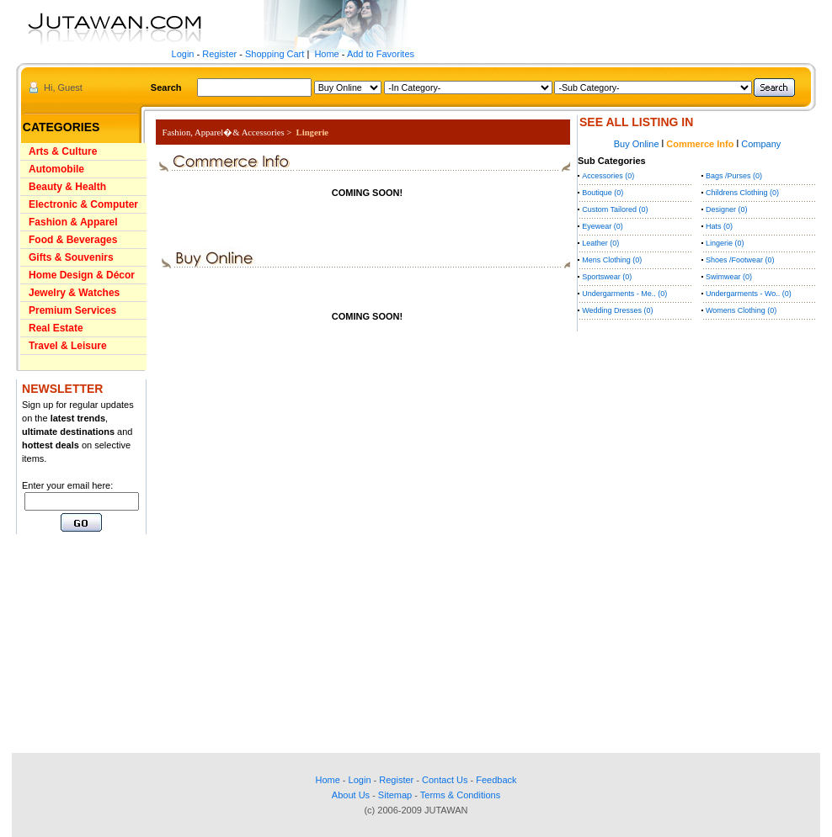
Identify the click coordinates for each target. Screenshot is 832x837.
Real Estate (56, 328)
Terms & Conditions (460, 795)
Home (326, 54)
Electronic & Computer (83, 204)
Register (219, 54)
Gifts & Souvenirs (71, 257)
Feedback (496, 780)
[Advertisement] (66, 643)
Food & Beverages (73, 240)
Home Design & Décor (82, 275)
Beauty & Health (67, 187)
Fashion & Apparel (73, 222)
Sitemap (395, 795)
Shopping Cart (274, 54)
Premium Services (72, 310)
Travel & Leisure (68, 346)
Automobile (56, 169)
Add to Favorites (380, 54)
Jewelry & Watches (74, 293)
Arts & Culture (63, 151)
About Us (351, 795)
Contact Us (444, 780)
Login (183, 54)
